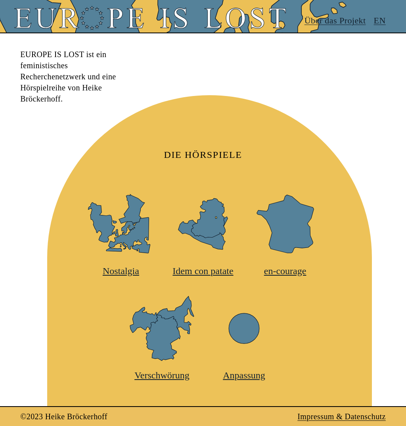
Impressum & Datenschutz (341, 416)
